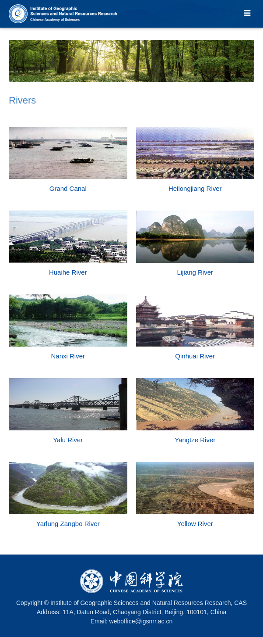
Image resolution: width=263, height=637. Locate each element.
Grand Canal (68, 188)
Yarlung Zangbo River (68, 523)
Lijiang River (195, 272)
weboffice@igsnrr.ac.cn (141, 621)
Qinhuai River (195, 356)
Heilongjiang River (195, 188)
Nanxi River (68, 356)
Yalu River (68, 440)
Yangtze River (195, 440)
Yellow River (195, 523)
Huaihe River (68, 272)
